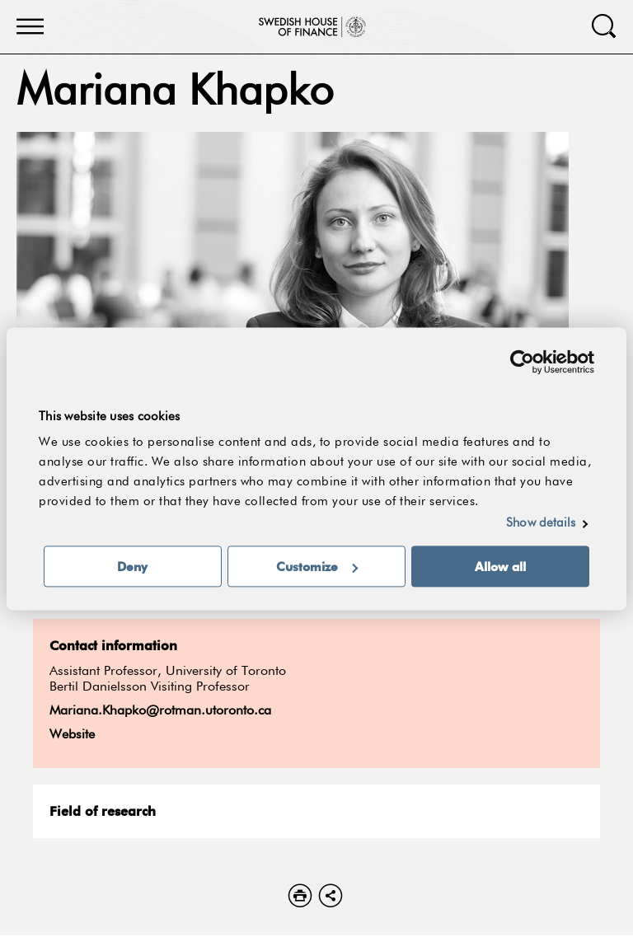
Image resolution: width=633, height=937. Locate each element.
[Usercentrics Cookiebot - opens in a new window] (522, 361)
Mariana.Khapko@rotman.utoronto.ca (160, 711)
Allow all (500, 566)
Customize (317, 566)
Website (72, 735)
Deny (132, 566)
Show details (540, 523)
